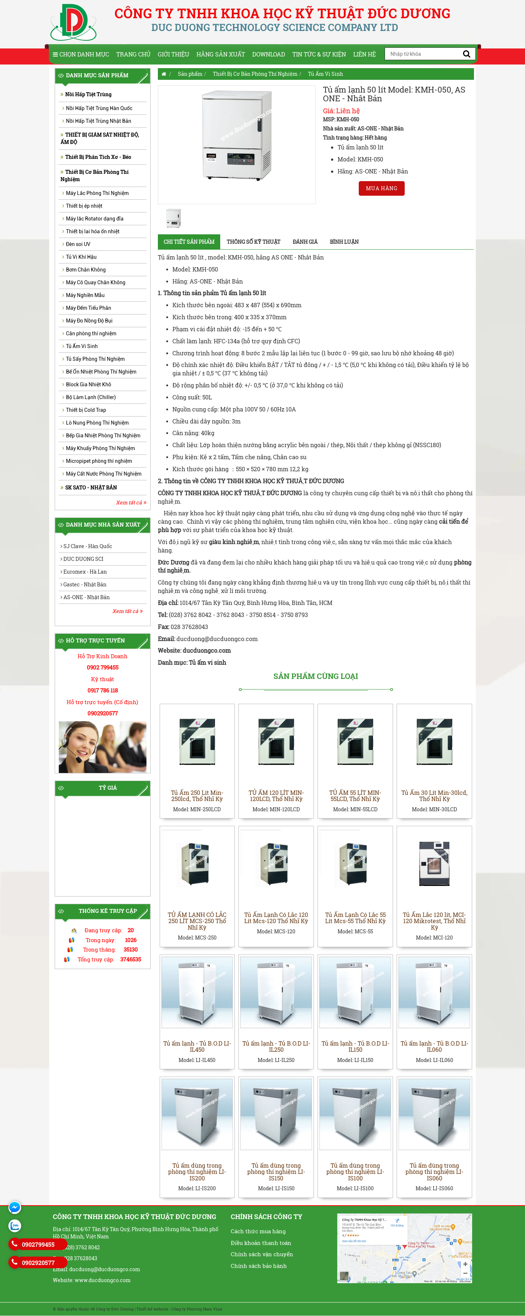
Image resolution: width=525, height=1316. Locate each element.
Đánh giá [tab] (305, 241)
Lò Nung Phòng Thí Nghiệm (95, 423)
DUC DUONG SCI (82, 558)
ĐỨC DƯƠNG (284, 493)
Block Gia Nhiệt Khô (86, 384)
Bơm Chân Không (84, 270)
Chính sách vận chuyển (262, 1254)
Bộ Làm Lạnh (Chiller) (89, 397)
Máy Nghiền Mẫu (83, 295)
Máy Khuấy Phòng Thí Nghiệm (98, 448)
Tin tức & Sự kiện (319, 54)
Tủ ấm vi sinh (207, 662)
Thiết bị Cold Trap (84, 410)
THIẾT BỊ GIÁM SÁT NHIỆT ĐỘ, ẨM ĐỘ (100, 138)
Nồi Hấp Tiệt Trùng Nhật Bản (96, 121)
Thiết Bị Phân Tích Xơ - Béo (96, 156)
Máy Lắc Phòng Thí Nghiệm (95, 193)
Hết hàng (376, 137)
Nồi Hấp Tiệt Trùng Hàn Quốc (97, 108)
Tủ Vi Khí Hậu (79, 257)
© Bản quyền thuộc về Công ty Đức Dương (93, 1309)
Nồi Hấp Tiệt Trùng (86, 94)
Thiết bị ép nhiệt (82, 206)
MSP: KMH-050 (341, 119)
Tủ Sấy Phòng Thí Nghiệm (93, 359)
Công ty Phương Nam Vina (196, 1309)
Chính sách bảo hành (259, 1266)
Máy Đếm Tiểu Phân (86, 308)
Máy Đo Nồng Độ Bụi (87, 321)
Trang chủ (133, 54)
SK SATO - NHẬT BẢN (89, 487)
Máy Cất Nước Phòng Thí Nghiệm (101, 474)
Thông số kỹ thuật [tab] (253, 241)
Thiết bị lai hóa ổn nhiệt (91, 231)
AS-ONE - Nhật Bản (85, 597)
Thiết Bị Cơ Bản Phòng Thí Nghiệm (95, 175)
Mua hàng (381, 188)
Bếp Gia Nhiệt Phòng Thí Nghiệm (101, 435)
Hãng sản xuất (221, 54)
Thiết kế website (152, 1309)
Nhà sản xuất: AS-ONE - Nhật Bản (363, 128)
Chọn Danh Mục (81, 54)
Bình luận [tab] (344, 241)
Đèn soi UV (76, 244)
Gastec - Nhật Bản (83, 584)
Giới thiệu (173, 54)
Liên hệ (364, 54)
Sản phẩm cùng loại (315, 676)
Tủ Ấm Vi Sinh (80, 346)
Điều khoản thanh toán (261, 1243)
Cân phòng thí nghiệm (89, 333)
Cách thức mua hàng (258, 1231)
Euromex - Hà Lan (84, 571)
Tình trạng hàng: (343, 137)
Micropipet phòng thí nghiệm (97, 461)
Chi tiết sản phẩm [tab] (189, 241)
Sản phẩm (190, 73)
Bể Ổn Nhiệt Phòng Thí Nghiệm (99, 372)
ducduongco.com (207, 650)
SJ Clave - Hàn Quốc (86, 546)
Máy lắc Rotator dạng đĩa (93, 219)
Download (268, 54)
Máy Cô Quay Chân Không (93, 282)
